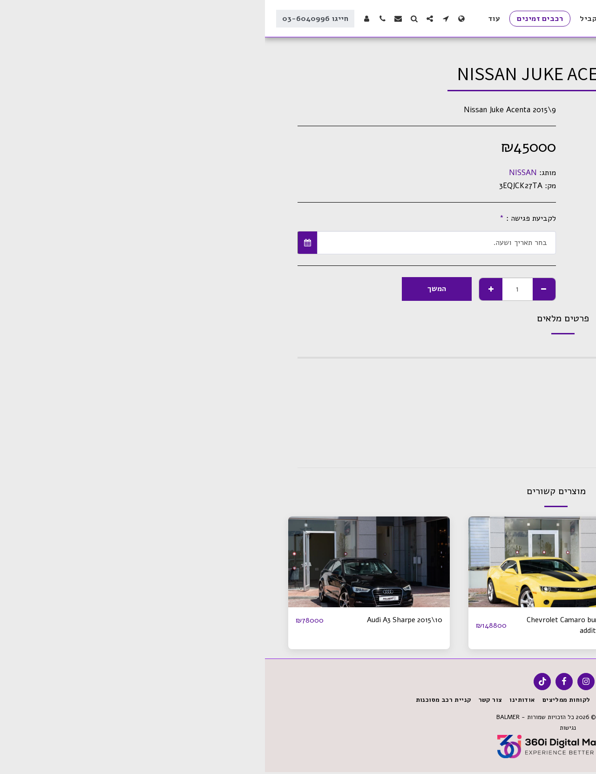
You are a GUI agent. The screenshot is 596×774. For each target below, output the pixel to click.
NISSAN (258, 172)
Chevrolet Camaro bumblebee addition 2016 (306, 626)
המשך (172, 288)
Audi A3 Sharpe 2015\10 (136, 620)
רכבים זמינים (516, 45)
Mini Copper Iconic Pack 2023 (486, 620)
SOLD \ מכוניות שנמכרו (459, 45)
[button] (180, 18)
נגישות (302, 730)
